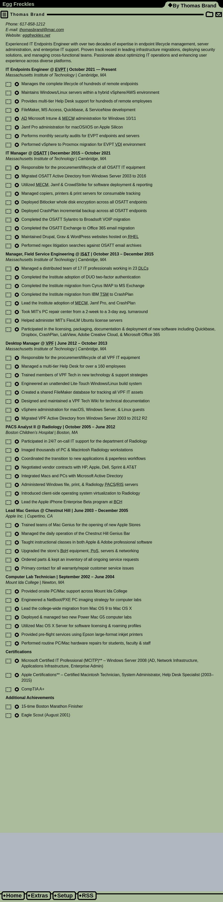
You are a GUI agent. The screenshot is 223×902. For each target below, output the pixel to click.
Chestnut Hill (58, 510)
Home (14, 895)
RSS (88, 895)
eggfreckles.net (36, 35)
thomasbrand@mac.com (41, 30)
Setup (65, 895)
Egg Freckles (18, 4)
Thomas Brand (27, 14)
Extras (39, 895)
